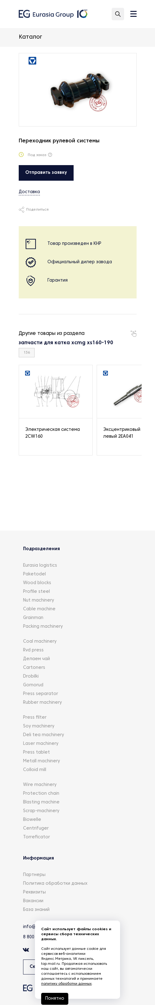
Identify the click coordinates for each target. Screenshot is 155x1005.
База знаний (36, 910)
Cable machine (39, 609)
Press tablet (36, 752)
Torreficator (36, 837)
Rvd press (33, 650)
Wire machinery (39, 785)
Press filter (34, 718)
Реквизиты (34, 892)
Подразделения (41, 549)
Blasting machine (41, 802)
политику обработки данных (66, 983)
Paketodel (34, 574)
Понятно (54, 999)
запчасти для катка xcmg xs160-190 (66, 343)
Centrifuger (36, 828)
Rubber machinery (42, 703)
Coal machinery (39, 642)
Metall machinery (41, 761)
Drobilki (31, 676)
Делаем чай (36, 659)
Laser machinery (40, 744)
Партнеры (34, 875)
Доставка (29, 192)
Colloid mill (34, 770)
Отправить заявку (46, 173)
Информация (38, 858)
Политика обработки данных (55, 884)
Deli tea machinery (43, 735)
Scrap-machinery (41, 811)
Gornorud (33, 685)
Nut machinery (38, 600)
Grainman (33, 618)
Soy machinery (38, 726)
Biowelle (32, 820)
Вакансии (33, 901)
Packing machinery (43, 627)
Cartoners (34, 668)
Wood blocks (37, 583)
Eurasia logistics (40, 566)
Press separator (40, 694)
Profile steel (36, 592)
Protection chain (41, 794)
